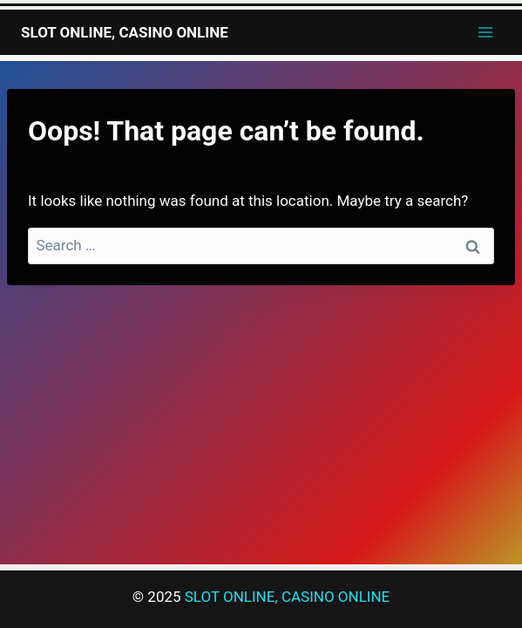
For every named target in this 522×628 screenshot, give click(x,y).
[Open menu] (485, 31)
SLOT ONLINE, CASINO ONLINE (287, 596)
